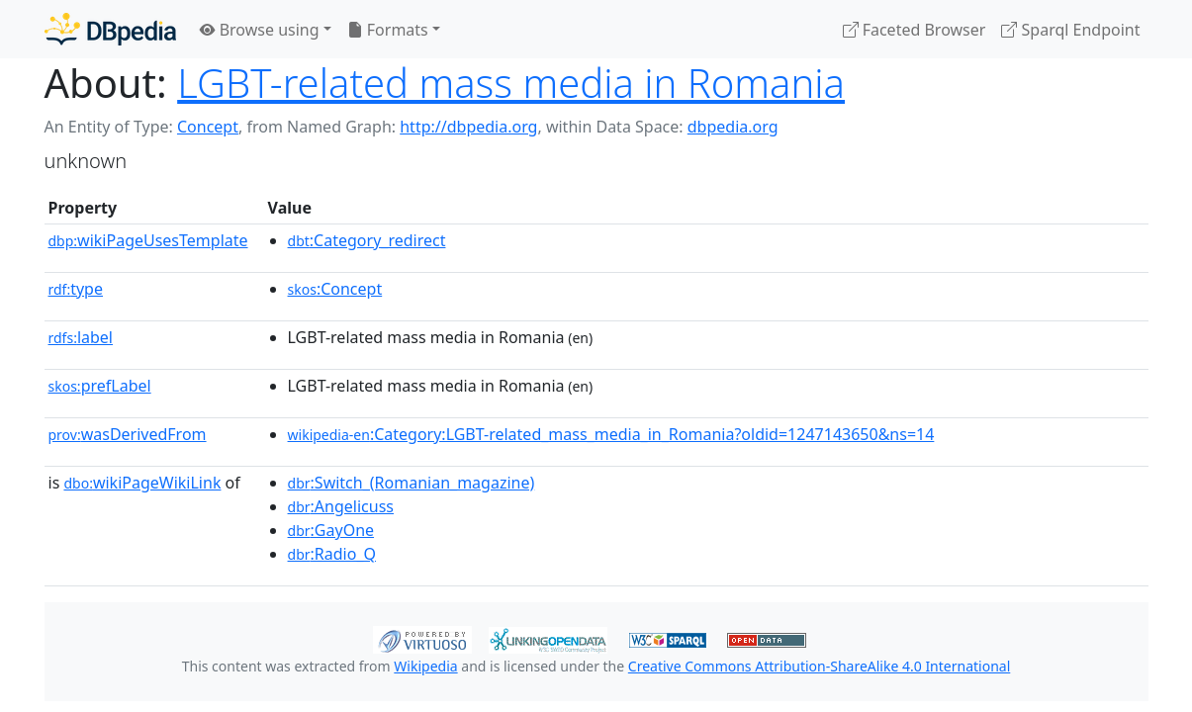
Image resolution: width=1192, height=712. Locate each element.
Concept (207, 126)
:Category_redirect (367, 240)
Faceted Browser (914, 30)
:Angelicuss (341, 506)
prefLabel (99, 386)
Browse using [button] (260, 30)
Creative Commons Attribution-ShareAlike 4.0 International (819, 666)
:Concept (335, 289)
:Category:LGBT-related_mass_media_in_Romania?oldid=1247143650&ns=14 (611, 434)
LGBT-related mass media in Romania (511, 82)
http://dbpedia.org (468, 126)
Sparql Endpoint (1070, 30)
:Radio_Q (332, 554)
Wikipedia (425, 666)
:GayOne (331, 530)
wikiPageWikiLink (142, 482)
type (76, 289)
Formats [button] (387, 30)
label (81, 337)
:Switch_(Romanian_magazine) (411, 482)
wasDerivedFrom (127, 434)
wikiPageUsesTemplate (148, 240)
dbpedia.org (733, 126)
